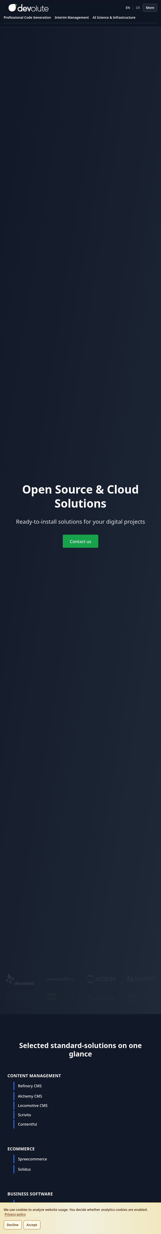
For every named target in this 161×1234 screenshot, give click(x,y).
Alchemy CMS (30, 1096)
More (150, 7)
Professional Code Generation (27, 17)
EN (128, 7)
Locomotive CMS (33, 1105)
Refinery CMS (30, 1085)
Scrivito (24, 1114)
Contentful (27, 1124)
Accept (32, 1225)
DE (138, 7)
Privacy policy (15, 1214)
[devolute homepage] (26, 7)
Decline (13, 1225)
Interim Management (72, 17)
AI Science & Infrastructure (114, 17)
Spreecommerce (32, 1159)
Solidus (24, 1169)
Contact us (80, 541)
